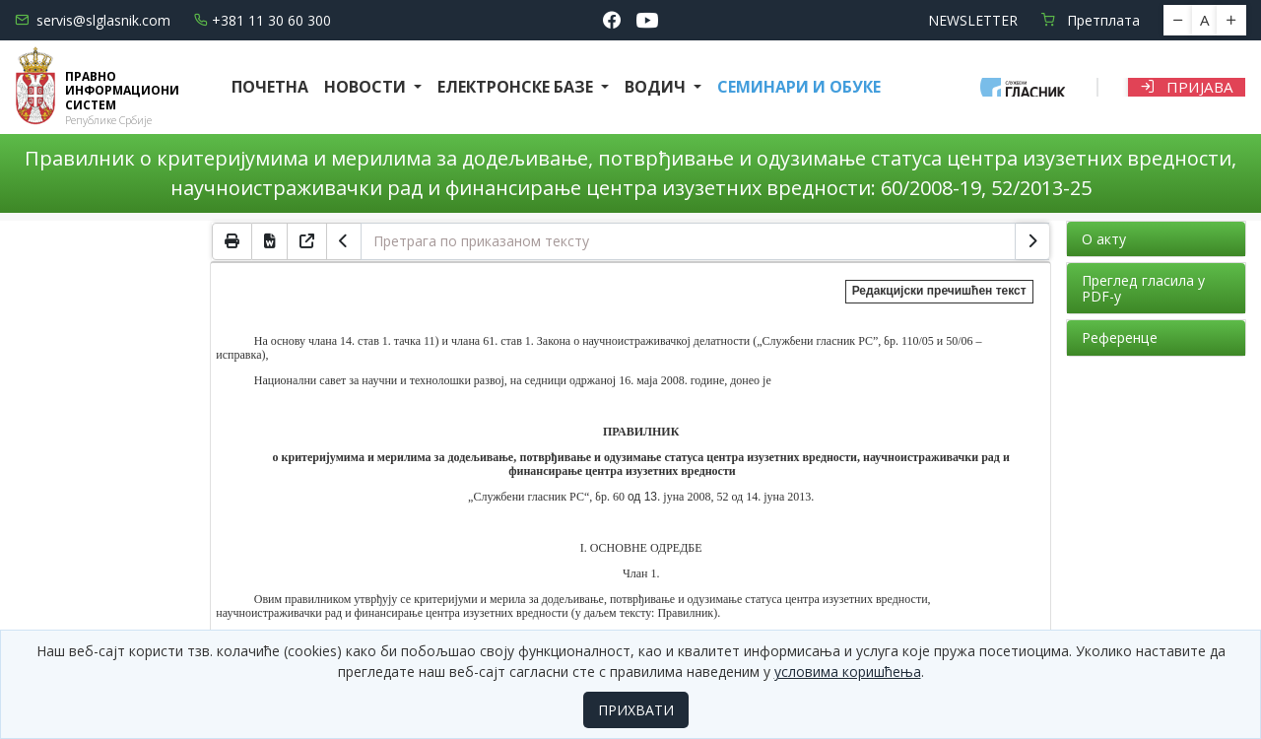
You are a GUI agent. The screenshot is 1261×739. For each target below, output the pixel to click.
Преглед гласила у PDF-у (1143, 287)
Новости (367, 87)
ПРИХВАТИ (636, 710)
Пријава (1186, 87)
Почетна (270, 87)
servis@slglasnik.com (92, 20)
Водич (657, 87)
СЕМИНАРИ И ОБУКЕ (799, 87)
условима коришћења (847, 671)
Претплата (1090, 20)
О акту (1104, 239)
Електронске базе (517, 87)
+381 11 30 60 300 (262, 20)
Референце (1120, 337)
